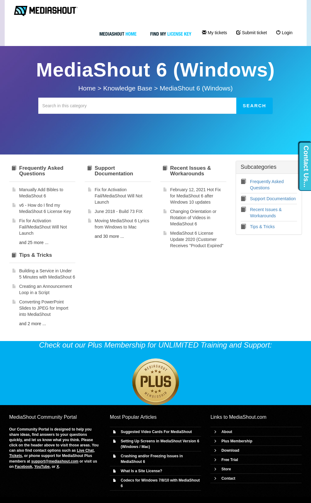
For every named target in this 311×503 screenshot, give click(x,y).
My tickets (214, 32)
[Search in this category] (137, 106)
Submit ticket (251, 32)
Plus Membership (236, 441)
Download (230, 450)
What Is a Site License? (141, 471)
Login (284, 32)
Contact (228, 478)
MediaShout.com (247, 417)
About (226, 432)
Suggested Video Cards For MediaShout (156, 432)
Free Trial (229, 460)
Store (226, 469)
